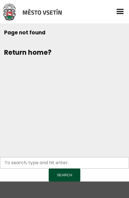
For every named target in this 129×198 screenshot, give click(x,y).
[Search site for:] (64, 163)
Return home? (27, 52)
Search (64, 175)
